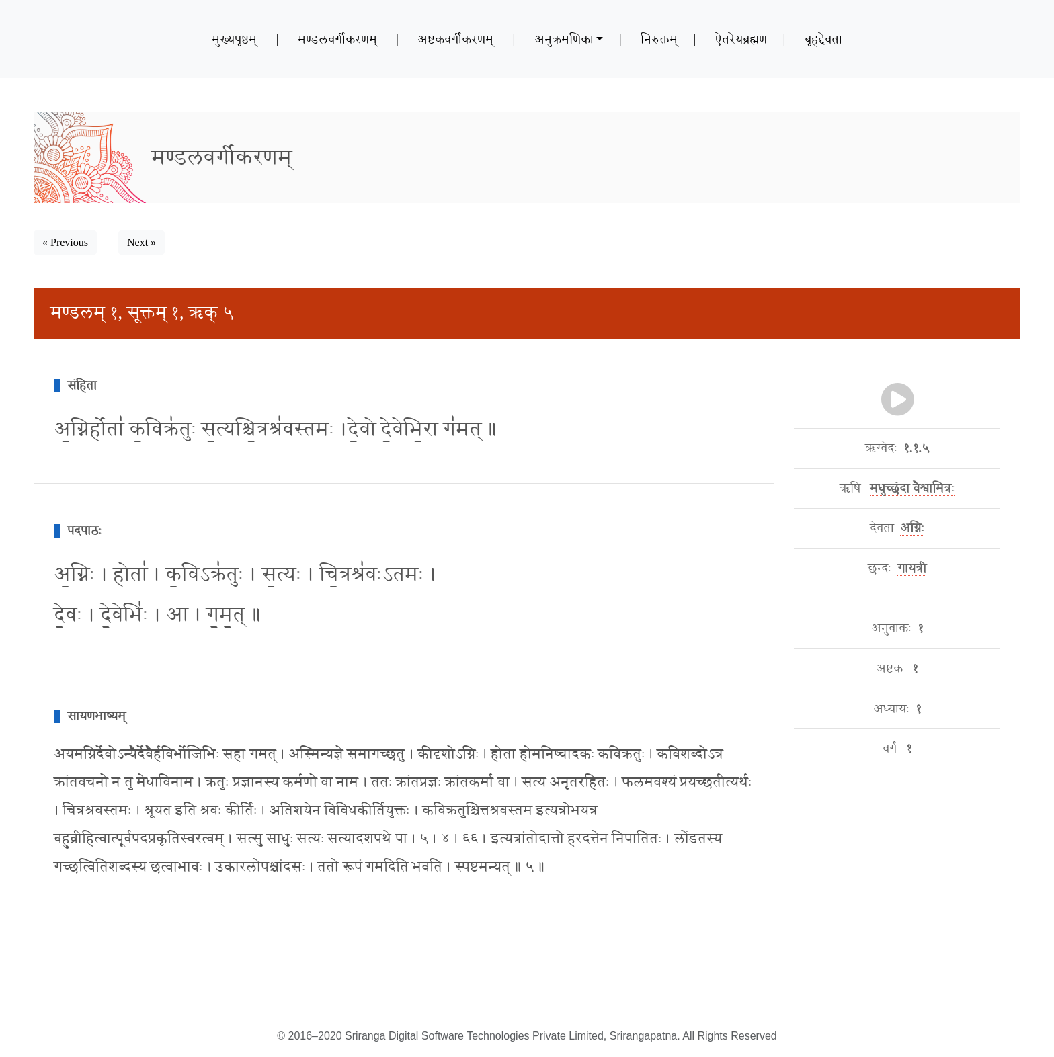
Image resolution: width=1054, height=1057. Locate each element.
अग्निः (912, 528)
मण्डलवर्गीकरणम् (337, 39)
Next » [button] (141, 242)
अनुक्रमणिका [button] (564, 39)
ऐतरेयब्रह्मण (741, 39)
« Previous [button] (65, 242)
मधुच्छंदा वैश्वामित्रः (912, 488)
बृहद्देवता (823, 39)
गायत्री (911, 568)
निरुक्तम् (659, 39)
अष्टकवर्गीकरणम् (455, 39)
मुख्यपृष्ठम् (234, 39)
